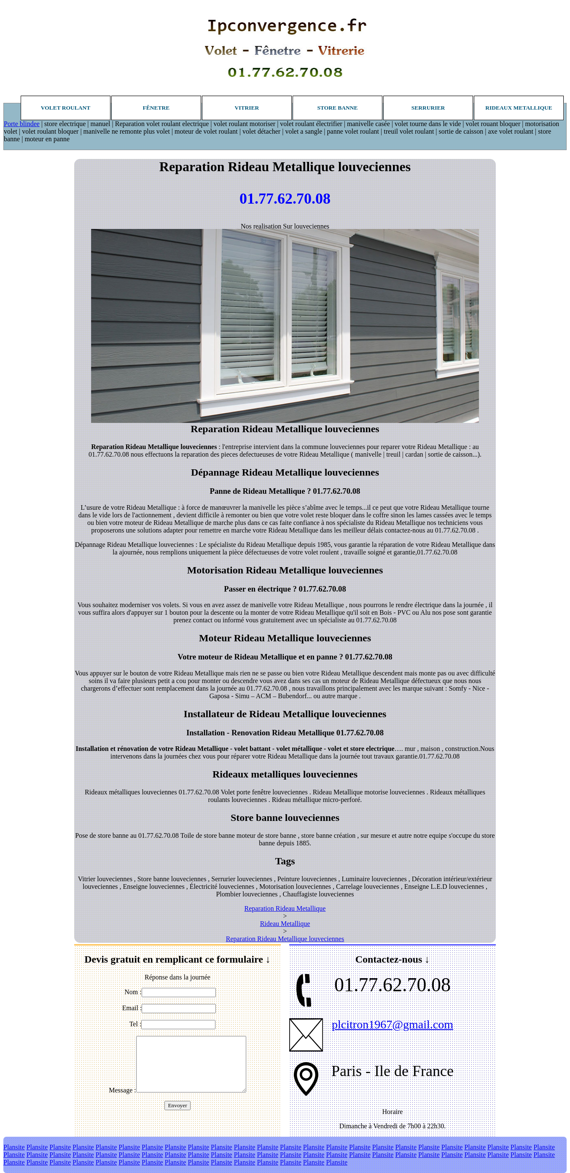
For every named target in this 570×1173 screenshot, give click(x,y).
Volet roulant (66, 108)
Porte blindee (22, 123)
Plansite (14, 1147)
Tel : (135, 1024)
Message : (122, 1090)
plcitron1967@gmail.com (392, 1024)
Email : (132, 1008)
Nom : (132, 991)
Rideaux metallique (518, 108)
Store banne (337, 108)
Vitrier (247, 108)
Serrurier (428, 108)
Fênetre (156, 108)
